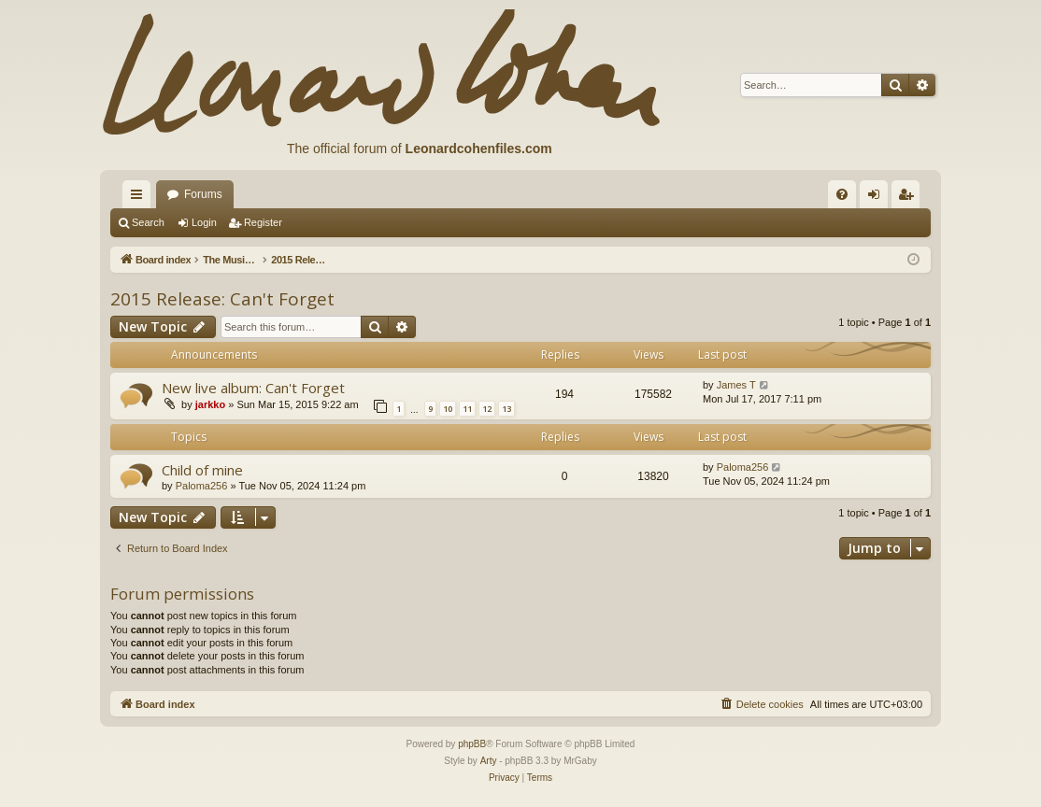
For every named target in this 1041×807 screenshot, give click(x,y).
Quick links (140, 198)
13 (506, 409)
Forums (203, 194)
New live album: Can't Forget (253, 387)
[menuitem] (842, 194)
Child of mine (202, 469)
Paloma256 (202, 485)
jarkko (210, 404)
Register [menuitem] (910, 198)
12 (487, 409)
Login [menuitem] (878, 198)
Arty (488, 761)
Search (148, 222)
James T (736, 384)
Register (263, 222)
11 (467, 409)
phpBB (472, 744)
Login (204, 222)
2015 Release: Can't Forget (222, 299)
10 (447, 409)
